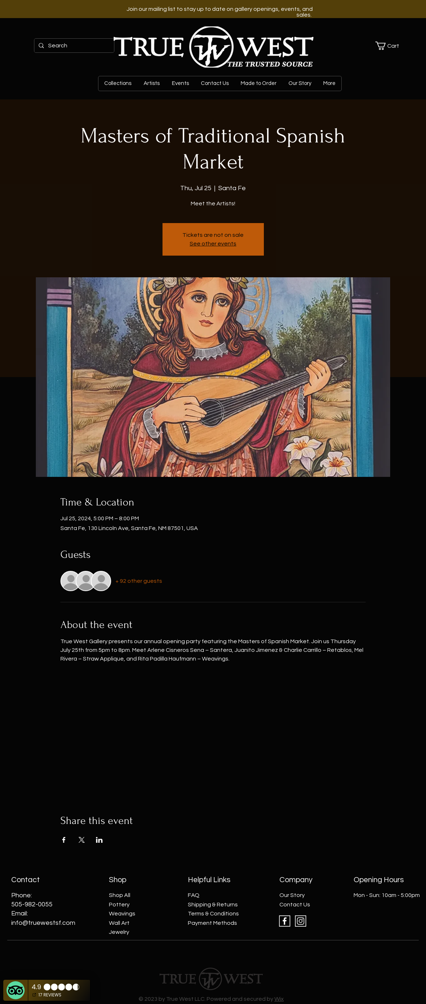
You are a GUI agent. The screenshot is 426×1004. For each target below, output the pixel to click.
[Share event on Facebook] (63, 840)
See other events (213, 244)
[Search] (73, 45)
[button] (391, 46)
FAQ (193, 895)
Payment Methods (212, 923)
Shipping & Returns (213, 904)
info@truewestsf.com (43, 922)
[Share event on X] (81, 840)
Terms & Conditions (213, 914)
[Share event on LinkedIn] (99, 840)
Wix (279, 999)
